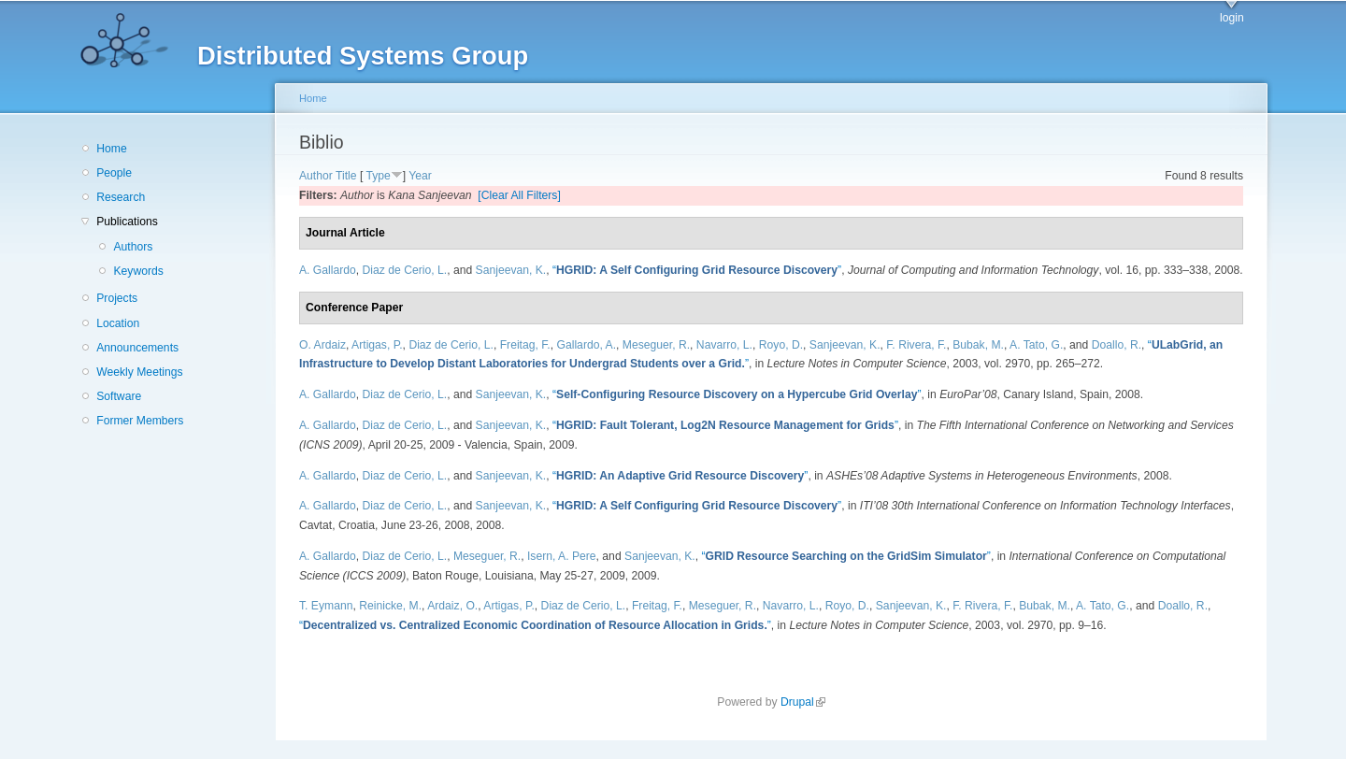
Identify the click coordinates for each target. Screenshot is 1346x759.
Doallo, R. (1116, 344)
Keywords (138, 271)
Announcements (137, 347)
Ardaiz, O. (452, 605)
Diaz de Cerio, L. (405, 270)
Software (118, 396)
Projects (116, 298)
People (114, 172)
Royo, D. (781, 344)
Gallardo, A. (587, 344)
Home (111, 148)
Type (377, 175)
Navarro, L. (724, 344)
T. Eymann (325, 605)
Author (316, 175)
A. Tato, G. (1036, 344)
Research (120, 197)
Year (420, 175)
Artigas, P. (377, 344)
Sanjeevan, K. (511, 270)
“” (696, 270)
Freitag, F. (525, 344)
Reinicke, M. (390, 605)
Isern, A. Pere (561, 556)
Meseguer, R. (656, 344)
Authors (132, 246)
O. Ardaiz (322, 344)
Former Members (139, 420)
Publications (127, 221)
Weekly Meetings (139, 372)
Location (117, 323)
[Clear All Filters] (519, 195)
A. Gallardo (327, 270)
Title (346, 175)
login (1232, 17)
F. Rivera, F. (916, 344)
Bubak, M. (978, 344)
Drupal (802, 702)
